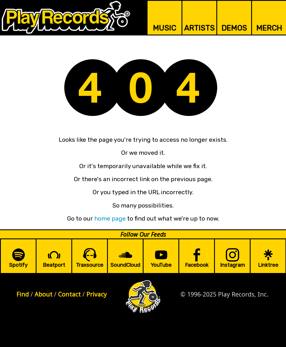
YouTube (161, 265)
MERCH (269, 28)
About (43, 294)
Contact (69, 294)
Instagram (232, 265)
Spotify (18, 265)
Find (22, 294)
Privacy (96, 294)
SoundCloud (125, 265)
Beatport (54, 265)
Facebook (196, 265)
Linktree (268, 265)
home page (110, 218)
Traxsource (89, 265)
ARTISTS (199, 28)
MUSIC (164, 28)
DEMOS (234, 28)
